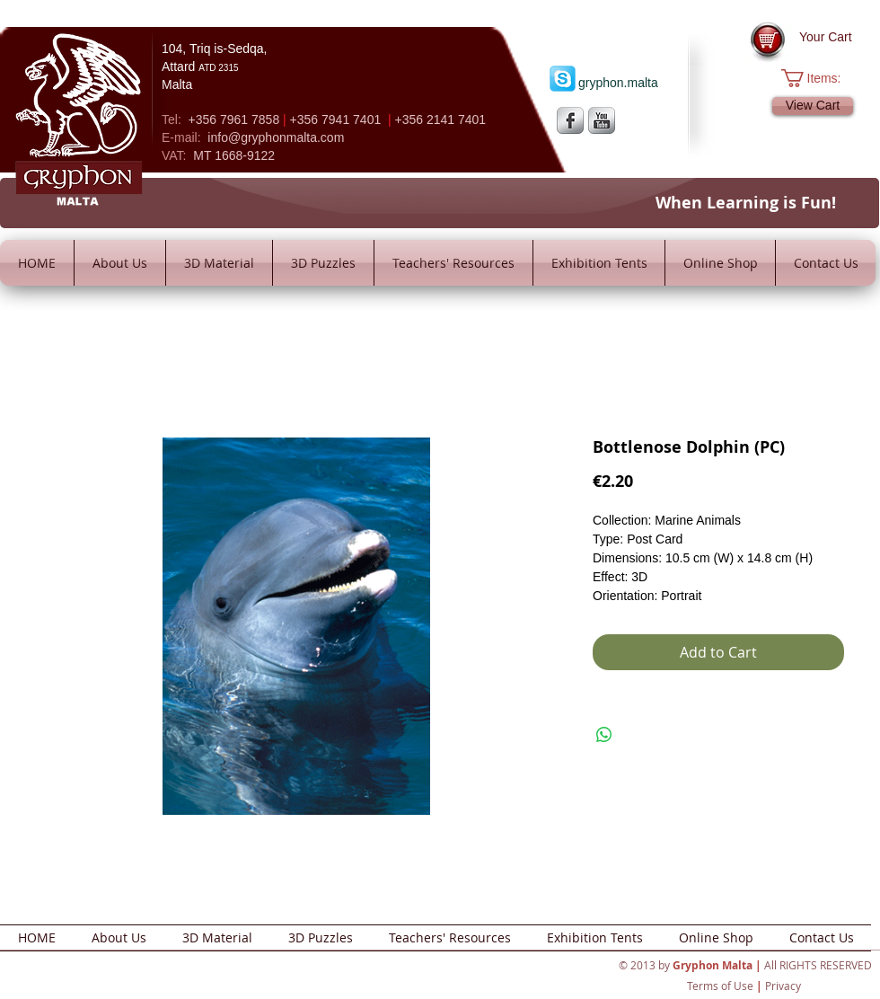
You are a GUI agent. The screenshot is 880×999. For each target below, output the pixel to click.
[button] (820, 78)
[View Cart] (812, 106)
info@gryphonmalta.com (275, 137)
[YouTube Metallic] (601, 120)
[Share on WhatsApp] (604, 735)
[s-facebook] (570, 120)
